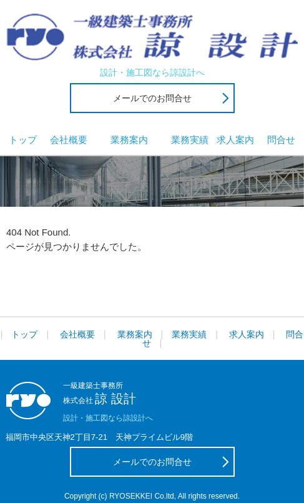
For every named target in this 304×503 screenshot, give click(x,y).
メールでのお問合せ (152, 98)
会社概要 (68, 139)
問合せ (281, 139)
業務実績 (189, 139)
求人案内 (235, 139)
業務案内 (129, 139)
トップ (23, 139)
